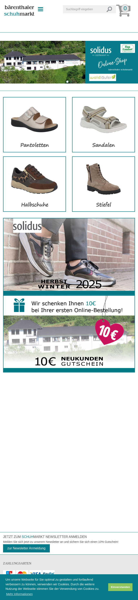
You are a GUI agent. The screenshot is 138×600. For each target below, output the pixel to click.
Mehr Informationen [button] (19, 594)
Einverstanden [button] (120, 587)
